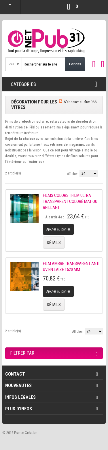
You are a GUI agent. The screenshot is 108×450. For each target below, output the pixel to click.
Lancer (75, 64)
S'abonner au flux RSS (80, 102)
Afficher (72, 174)
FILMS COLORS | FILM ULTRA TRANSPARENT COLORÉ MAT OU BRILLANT (70, 201)
